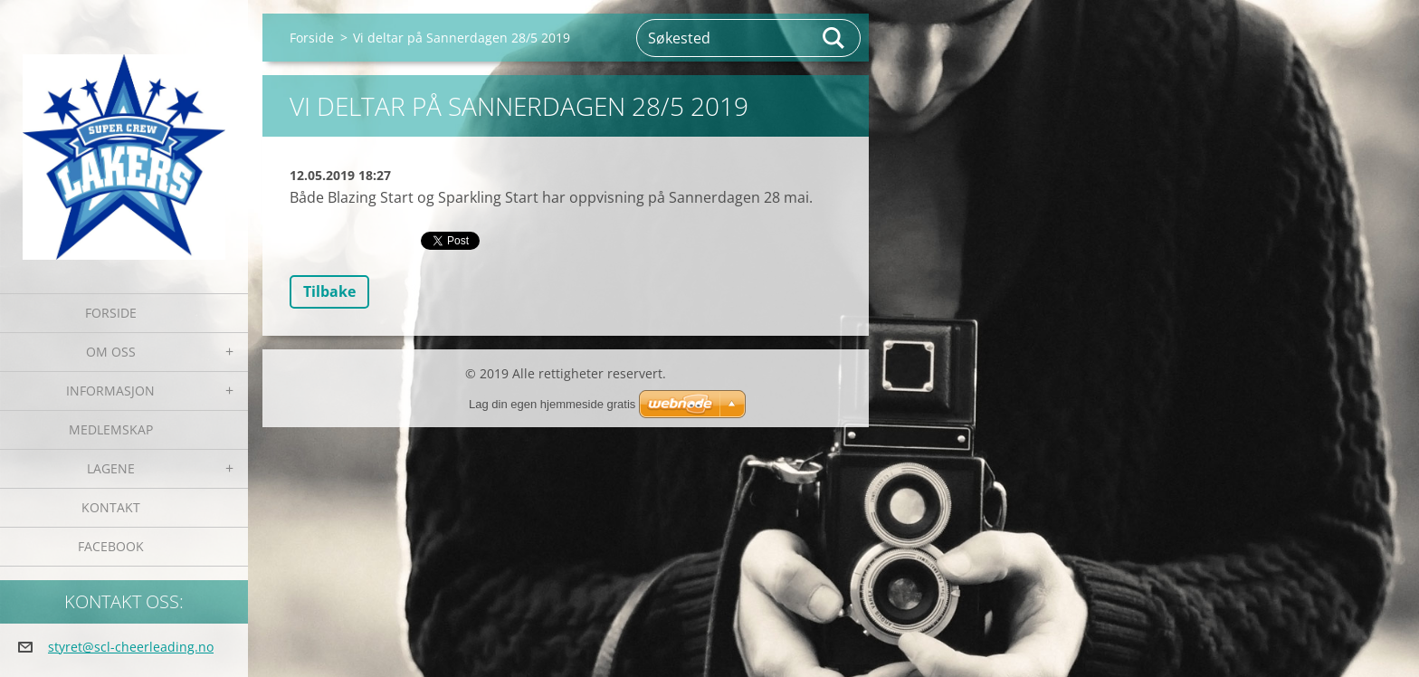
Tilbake (329, 291)
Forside (111, 312)
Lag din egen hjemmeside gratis (552, 404)
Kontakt (110, 507)
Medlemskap (111, 429)
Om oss (111, 351)
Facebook (111, 546)
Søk (834, 38)
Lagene (111, 468)
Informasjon (110, 390)
